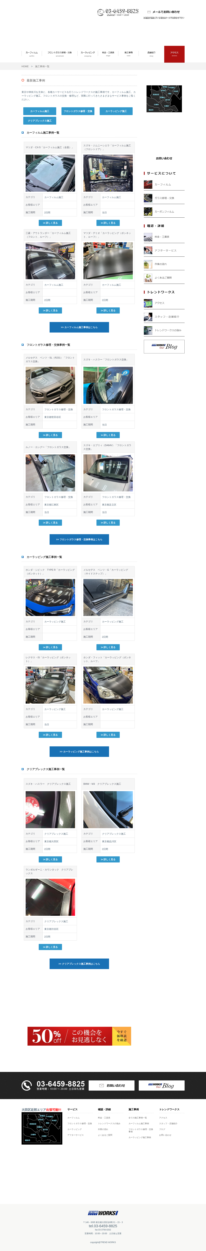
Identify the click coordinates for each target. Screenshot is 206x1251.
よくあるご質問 (105, 1135)
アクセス (163, 1118)
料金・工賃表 (104, 1118)
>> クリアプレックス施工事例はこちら (79, 963)
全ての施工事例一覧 (138, 1118)
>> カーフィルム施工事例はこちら (79, 327)
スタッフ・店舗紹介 (168, 1123)
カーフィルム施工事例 (139, 1123)
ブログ (162, 1129)
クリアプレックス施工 (40, 120)
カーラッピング (74, 1129)
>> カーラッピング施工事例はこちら (79, 751)
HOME (25, 66)
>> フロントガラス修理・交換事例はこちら (79, 539)
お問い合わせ (165, 1135)
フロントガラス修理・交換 (78, 111)
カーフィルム (73, 1118)
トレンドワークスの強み (109, 1123)
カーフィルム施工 (39, 111)
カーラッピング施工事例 (140, 1137)
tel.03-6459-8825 (103, 1226)
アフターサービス (75, 1135)
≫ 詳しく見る (50, 223)
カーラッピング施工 (116, 111)
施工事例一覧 (42, 66)
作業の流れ (103, 1129)
